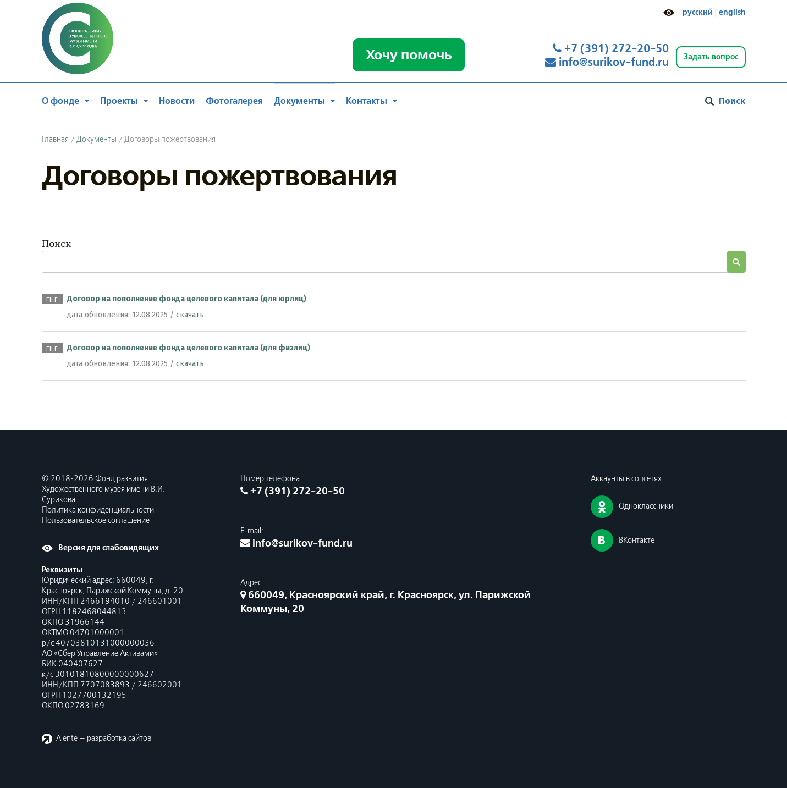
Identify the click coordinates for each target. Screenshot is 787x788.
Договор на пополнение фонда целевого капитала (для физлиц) (188, 347)
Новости (177, 101)
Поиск (56, 243)
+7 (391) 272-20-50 (611, 49)
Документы (299, 101)
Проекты (119, 101)
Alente (67, 738)
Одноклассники (646, 506)
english (732, 12)
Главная (55, 139)
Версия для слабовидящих (108, 548)
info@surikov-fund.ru (607, 62)
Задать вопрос (711, 57)
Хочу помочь (409, 55)
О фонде (60, 101)
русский (698, 12)
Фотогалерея (234, 101)
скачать (190, 314)
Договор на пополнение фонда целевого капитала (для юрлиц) (186, 299)
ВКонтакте (636, 540)
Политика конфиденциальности (98, 510)
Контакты (366, 101)
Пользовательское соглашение (96, 520)
